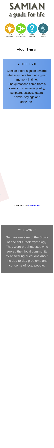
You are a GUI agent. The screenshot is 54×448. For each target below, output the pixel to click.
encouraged (33, 205)
